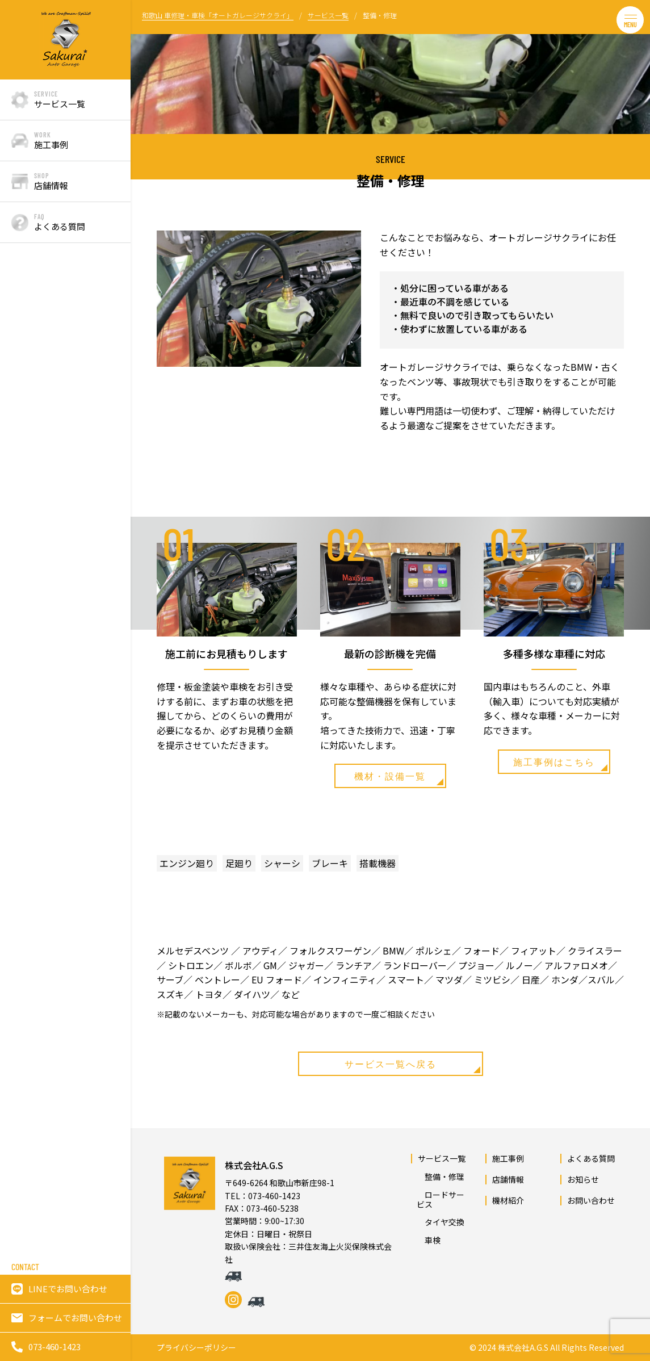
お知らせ (583, 1179)
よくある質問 (591, 1158)
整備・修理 (440, 1176)
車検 (429, 1240)
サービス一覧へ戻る (412, 1065)
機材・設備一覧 (398, 777)
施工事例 (508, 1158)
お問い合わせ (591, 1200)
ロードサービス (440, 1199)
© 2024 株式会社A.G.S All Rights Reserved (546, 1347)
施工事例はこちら (560, 763)
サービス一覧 (442, 1158)
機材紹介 (508, 1200)
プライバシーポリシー (196, 1347)
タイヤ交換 (440, 1222)
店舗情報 (508, 1179)
